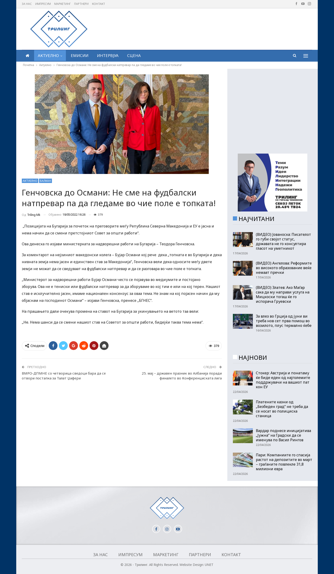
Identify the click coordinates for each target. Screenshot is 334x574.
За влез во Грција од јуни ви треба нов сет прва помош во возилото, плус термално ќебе (284, 321)
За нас (27, 4)
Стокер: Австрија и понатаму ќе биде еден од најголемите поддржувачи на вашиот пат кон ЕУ (283, 379)
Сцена (134, 55)
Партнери (81, 4)
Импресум (43, 4)
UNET (209, 564)
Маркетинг (62, 4)
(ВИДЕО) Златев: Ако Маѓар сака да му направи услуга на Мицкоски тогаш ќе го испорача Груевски (282, 294)
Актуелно (48, 55)
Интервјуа (108, 55)
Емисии (79, 55)
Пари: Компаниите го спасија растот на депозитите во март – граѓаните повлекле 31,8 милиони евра (284, 461)
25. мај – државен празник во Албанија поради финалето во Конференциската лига (182, 375)
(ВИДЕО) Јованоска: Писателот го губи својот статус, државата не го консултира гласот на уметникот (283, 241)
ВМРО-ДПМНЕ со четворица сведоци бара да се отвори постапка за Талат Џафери (64, 375)
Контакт (98, 4)
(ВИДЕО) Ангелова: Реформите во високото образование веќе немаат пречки (284, 268)
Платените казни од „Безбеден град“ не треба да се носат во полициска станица (282, 408)
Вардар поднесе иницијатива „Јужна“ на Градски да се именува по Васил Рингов (283, 435)
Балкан (45, 181)
